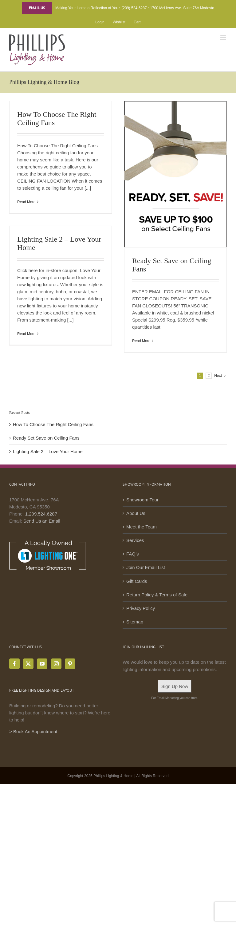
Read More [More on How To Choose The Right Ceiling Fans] (26, 202)
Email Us (37, 8)
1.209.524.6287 (41, 513)
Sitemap (134, 621)
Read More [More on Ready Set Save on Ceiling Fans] (141, 341)
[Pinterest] (70, 663)
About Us (135, 513)
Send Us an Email (41, 521)
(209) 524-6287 (134, 8)
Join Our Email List (145, 567)
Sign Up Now (174, 686)
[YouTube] (42, 663)
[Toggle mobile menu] (223, 37)
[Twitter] (28, 663)
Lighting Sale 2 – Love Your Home (48, 451)
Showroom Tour (142, 499)
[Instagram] (56, 663)
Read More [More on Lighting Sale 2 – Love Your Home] (26, 334)
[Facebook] (14, 663)
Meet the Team (141, 526)
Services (135, 540)
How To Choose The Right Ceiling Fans (53, 424)
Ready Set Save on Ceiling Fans (46, 438)
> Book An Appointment (33, 731)
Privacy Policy (140, 608)
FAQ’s (132, 553)
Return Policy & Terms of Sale (156, 594)
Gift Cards (136, 581)
